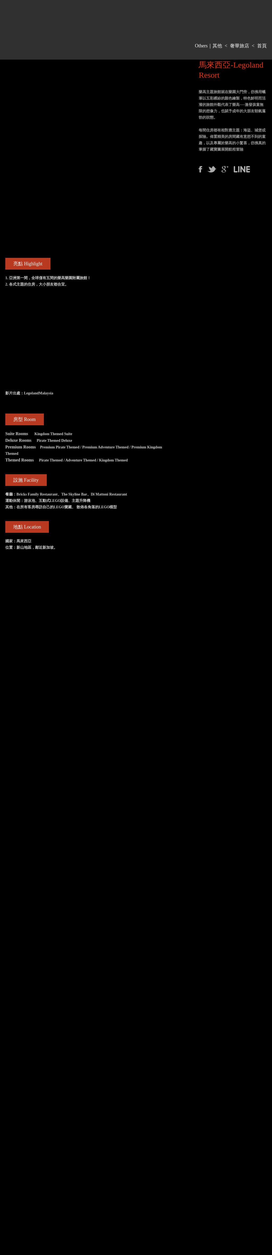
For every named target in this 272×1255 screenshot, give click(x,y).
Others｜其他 (208, 45)
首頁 (262, 45)
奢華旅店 (239, 45)
